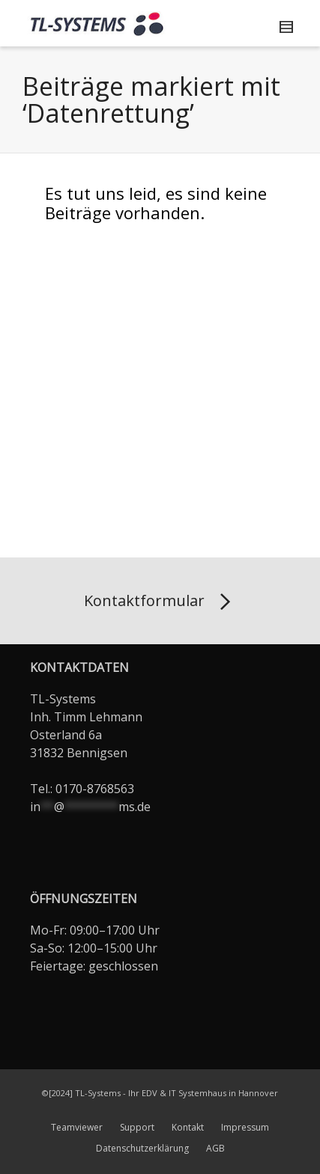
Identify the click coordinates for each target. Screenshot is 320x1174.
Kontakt (188, 1127)
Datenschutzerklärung (142, 1148)
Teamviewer (77, 1127)
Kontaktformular (160, 602)
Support (137, 1127)
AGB (215, 1148)
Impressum (245, 1127)
